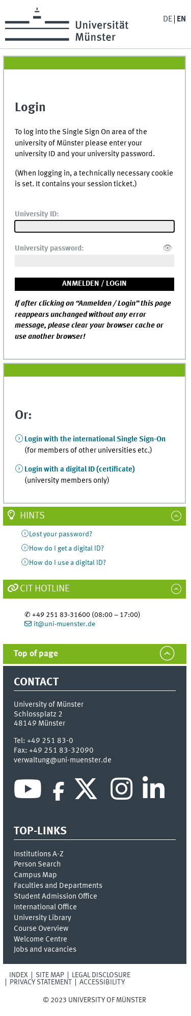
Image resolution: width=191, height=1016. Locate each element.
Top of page (36, 654)
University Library (42, 918)
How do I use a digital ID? (67, 562)
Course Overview (41, 929)
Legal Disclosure (101, 975)
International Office (45, 907)
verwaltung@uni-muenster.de (63, 760)
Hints (32, 516)
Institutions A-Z (39, 854)
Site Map (50, 975)
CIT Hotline (45, 588)
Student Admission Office (55, 897)
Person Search (37, 864)
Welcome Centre (40, 939)
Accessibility (102, 982)
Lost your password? (60, 534)
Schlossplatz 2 (38, 714)
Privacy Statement (41, 982)
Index (18, 975)
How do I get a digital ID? (66, 548)
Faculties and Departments (58, 886)
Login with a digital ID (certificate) (79, 469)
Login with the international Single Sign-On (95, 439)
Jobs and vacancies (45, 950)
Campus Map (35, 875)
